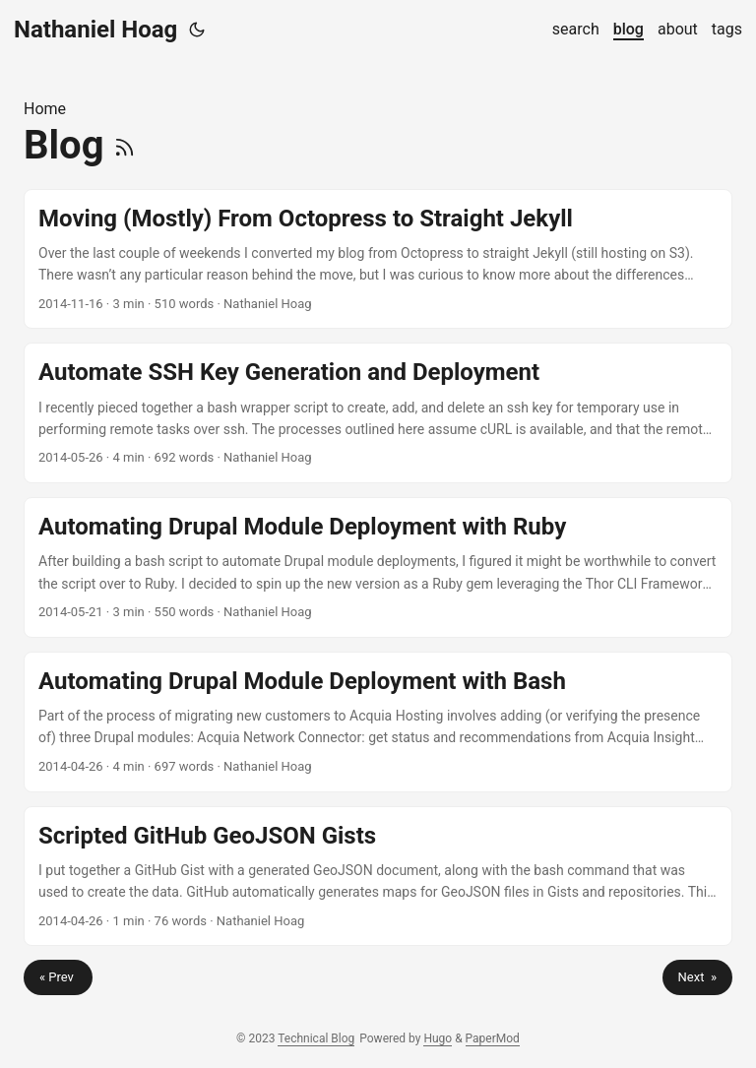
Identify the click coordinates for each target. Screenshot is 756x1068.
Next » (697, 977)
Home (45, 108)
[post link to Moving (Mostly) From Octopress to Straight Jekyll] (378, 259)
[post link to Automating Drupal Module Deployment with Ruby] (378, 567)
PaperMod (493, 1038)
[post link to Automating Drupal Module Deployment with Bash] (378, 722)
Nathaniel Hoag (95, 29)
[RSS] (124, 145)
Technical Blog (316, 1038)
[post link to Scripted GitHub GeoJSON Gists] (378, 876)
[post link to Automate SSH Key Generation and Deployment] (378, 413)
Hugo (437, 1038)
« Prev (58, 977)
